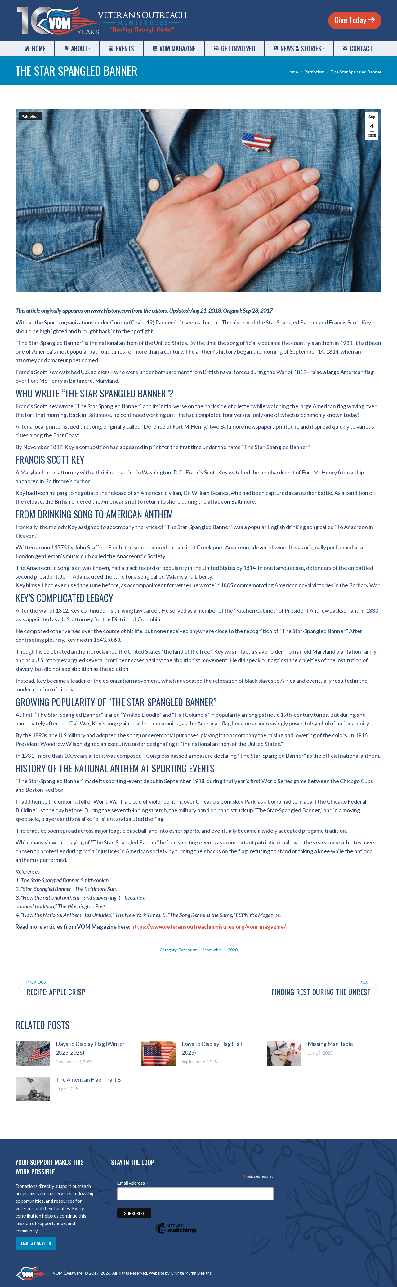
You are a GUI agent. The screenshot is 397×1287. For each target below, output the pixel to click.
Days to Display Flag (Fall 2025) (212, 1048)
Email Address (133, 1183)
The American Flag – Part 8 (88, 1079)
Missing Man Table (330, 1043)
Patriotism (30, 116)
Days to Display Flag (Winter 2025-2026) (90, 1048)
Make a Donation (36, 1243)
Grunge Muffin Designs (191, 1273)
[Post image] (33, 1053)
